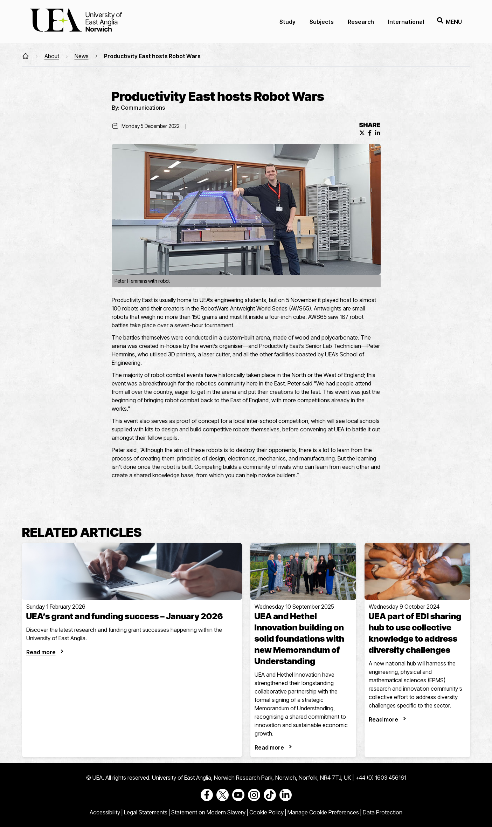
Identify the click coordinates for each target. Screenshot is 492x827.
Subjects (322, 21)
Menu (449, 21)
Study (287, 21)
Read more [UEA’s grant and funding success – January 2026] (41, 652)
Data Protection (382, 812)
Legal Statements (145, 812)
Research (361, 21)
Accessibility (105, 812)
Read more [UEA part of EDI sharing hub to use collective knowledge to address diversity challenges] (383, 719)
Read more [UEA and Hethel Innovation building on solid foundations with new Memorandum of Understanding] (269, 747)
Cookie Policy (266, 812)
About (51, 56)
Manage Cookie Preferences (323, 812)
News (82, 56)
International (406, 21)
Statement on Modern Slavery (208, 812)
